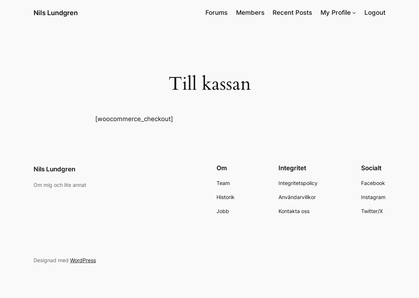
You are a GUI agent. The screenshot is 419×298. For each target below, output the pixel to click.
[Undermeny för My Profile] (354, 12)
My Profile (336, 12)
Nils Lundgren (56, 12)
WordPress (83, 260)
